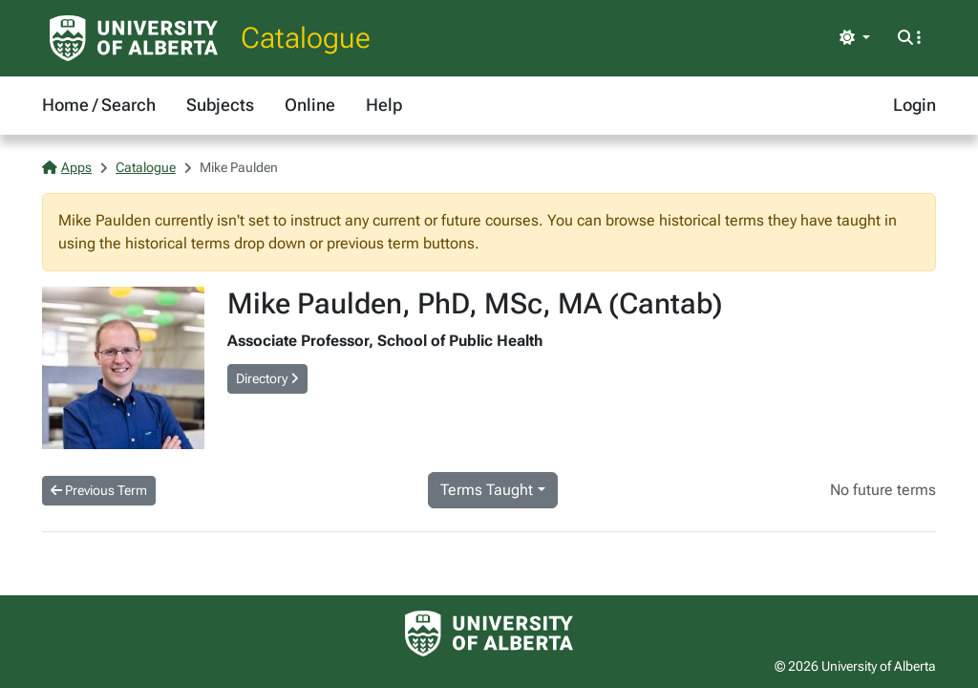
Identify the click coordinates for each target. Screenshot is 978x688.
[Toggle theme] (854, 38)
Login (914, 105)
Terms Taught (486, 490)
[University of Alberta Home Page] (133, 38)
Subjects (220, 105)
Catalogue (306, 37)
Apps (67, 167)
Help (384, 105)
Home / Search (99, 105)
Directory (267, 378)
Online (310, 105)
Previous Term (99, 490)
